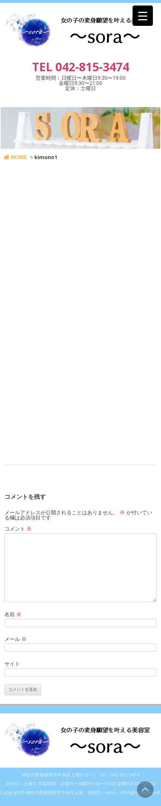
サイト (12, 663)
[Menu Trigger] (143, 16)
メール (15, 638)
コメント (18, 528)
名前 (12, 614)
